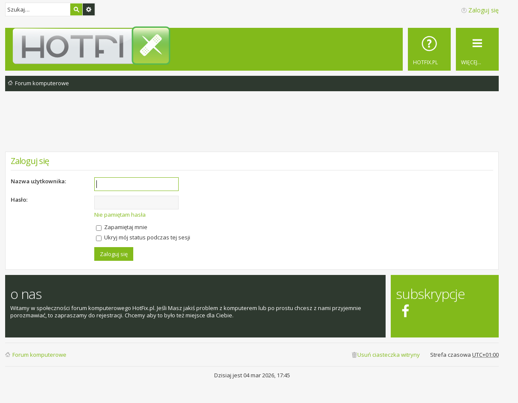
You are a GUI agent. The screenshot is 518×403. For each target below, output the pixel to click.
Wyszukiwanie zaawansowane (89, 9)
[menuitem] (429, 49)
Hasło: (19, 199)
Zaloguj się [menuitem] (483, 10)
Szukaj (76, 9)
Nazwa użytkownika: (38, 181)
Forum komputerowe (39, 354)
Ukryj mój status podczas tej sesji (143, 237)
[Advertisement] (252, 128)
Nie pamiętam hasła (120, 214)
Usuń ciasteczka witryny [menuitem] (388, 354)
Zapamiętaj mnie (121, 227)
